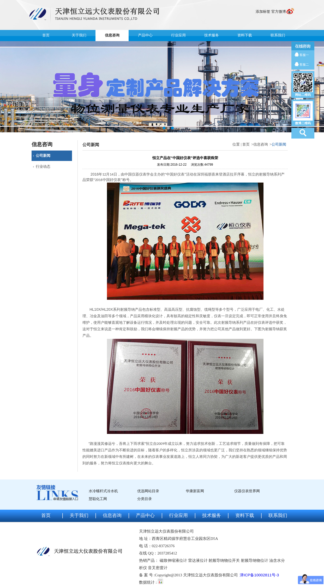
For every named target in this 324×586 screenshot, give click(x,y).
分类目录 (144, 499)
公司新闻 (43, 156)
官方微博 (278, 12)
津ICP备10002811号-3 (259, 575)
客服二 (304, 64)
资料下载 (244, 35)
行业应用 (178, 35)
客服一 (304, 55)
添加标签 (263, 12)
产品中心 (145, 35)
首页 (46, 35)
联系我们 (278, 35)
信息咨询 (112, 35)
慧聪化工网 (98, 499)
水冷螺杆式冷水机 (103, 491)
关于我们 (79, 35)
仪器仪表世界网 (247, 491)
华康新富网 (195, 491)
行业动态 (43, 167)
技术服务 (211, 35)
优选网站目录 (148, 491)
